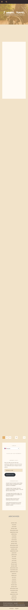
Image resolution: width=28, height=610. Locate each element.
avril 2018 (14, 560)
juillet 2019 (14, 534)
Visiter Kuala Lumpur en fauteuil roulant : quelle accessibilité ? (14, 484)
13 (16, 437)
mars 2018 (14, 562)
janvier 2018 (14, 566)
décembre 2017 (14, 567)
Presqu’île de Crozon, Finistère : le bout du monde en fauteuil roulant (13, 504)
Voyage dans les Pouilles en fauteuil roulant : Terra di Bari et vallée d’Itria (14, 489)
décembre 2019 (14, 530)
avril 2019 (14, 537)
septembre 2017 (14, 571)
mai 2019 (14, 536)
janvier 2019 (14, 543)
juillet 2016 (14, 597)
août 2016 (14, 596)
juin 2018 (14, 556)
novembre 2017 (14, 569)
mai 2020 (14, 524)
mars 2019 (14, 539)
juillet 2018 (14, 554)
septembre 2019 (14, 532)
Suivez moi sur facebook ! (14, 453)
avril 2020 (14, 526)
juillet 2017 (14, 575)
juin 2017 (14, 577)
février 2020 (14, 528)
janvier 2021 (14, 522)
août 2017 (14, 573)
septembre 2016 (14, 594)
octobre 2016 (14, 592)
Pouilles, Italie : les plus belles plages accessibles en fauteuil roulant (14, 494)
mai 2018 (14, 558)
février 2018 (14, 564)
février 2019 (14, 541)
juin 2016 (14, 599)
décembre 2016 (14, 588)
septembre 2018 (14, 551)
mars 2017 (14, 582)
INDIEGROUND (21, 603)
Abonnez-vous (10, 474)
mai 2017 (14, 579)
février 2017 (14, 584)
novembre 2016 (14, 590)
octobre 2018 (14, 549)
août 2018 (14, 552)
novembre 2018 (14, 547)
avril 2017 (14, 581)
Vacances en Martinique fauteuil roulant (12, 499)
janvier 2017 (14, 586)
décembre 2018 (14, 545)
